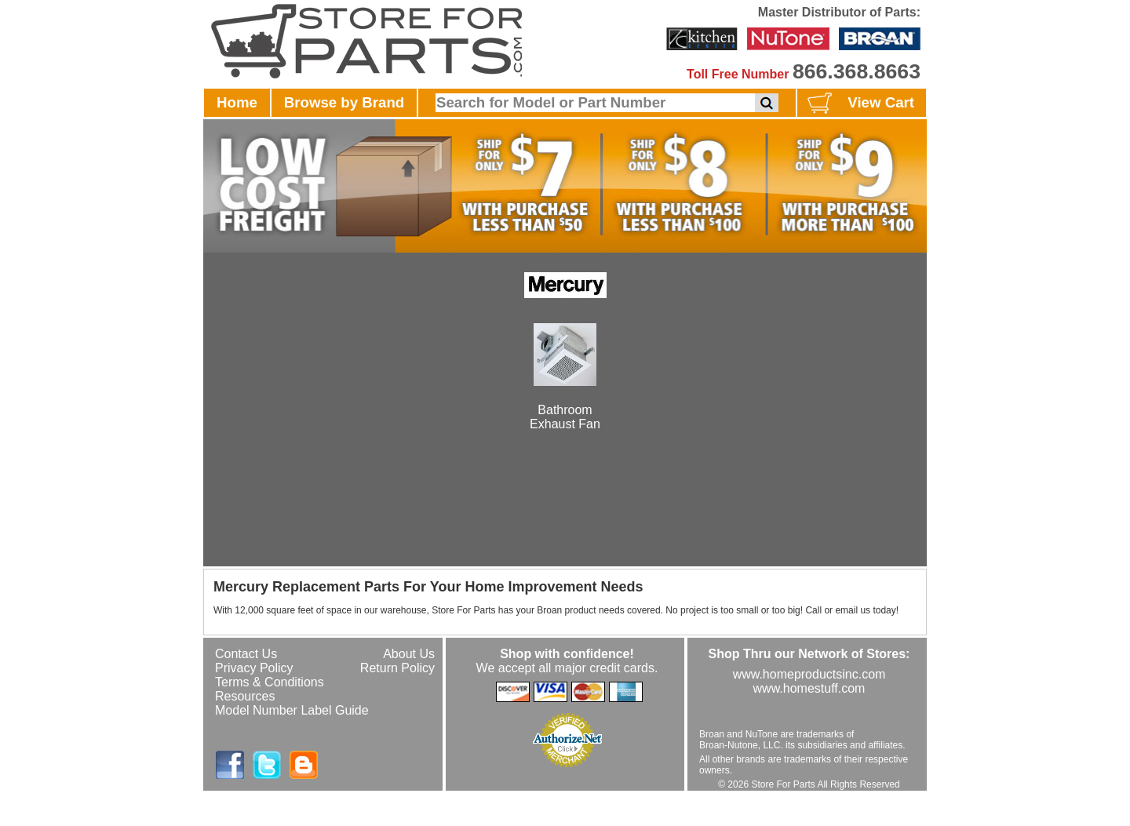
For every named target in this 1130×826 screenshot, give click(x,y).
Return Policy (397, 668)
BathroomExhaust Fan (565, 403)
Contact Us (246, 653)
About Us (409, 653)
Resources (245, 696)
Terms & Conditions (269, 682)
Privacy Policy (254, 668)
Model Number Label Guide (292, 710)
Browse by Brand (344, 102)
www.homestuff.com (809, 688)
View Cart (859, 103)
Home (237, 102)
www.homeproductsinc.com (809, 674)
